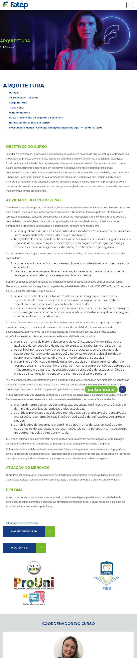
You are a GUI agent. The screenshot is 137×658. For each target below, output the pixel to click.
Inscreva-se (104, 389)
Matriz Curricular (24, 531)
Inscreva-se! (19, 547)
